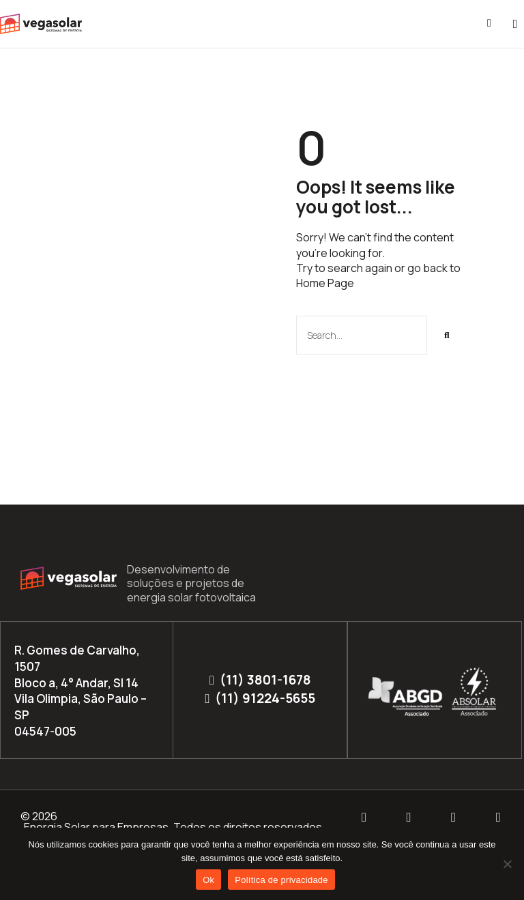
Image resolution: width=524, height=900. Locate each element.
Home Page (325, 282)
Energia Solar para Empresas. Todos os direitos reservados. (174, 827)
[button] (515, 24)
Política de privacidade (281, 880)
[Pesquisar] (446, 335)
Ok (208, 880)
